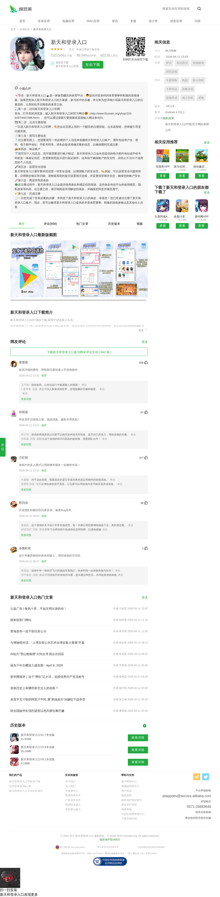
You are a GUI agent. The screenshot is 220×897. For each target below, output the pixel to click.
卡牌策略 (171, 80)
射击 (169, 62)
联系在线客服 (203, 812)
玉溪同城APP (162, 216)
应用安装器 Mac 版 (20, 786)
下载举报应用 (129, 818)
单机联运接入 (73, 809)
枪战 (185, 80)
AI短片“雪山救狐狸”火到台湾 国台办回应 (37, 654)
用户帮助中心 (129, 781)
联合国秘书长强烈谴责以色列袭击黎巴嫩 (37, 710)
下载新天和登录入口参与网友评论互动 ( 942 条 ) (79, 352)
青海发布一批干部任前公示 (28, 631)
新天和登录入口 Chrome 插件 (26, 790)
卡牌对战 (171, 89)
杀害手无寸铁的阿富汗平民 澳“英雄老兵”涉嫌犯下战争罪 (47, 699)
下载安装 (94, 49)
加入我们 (70, 786)
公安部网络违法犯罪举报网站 (151, 847)
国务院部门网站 (20, 620)
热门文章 (82, 223)
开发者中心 (71, 790)
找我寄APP (163, 166)
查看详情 (137, 737)
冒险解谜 (198, 62)
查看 (163, 175)
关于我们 (70, 781)
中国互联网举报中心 (133, 814)
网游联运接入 (73, 804)
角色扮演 (182, 62)
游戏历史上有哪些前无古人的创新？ (34, 688)
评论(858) (50, 223)
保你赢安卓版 (201, 166)
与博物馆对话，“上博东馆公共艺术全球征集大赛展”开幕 (47, 642)
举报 (2, 447)
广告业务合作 (73, 800)
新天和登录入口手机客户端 (24, 781)
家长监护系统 (129, 804)
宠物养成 (171, 97)
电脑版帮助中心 (130, 786)
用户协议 (126, 790)
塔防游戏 (171, 71)
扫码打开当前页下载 (135, 59)
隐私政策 (168, 118)
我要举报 (126, 809)
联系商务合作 (73, 795)
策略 (201, 97)
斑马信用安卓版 (182, 166)
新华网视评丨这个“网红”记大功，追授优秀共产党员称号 (47, 676)
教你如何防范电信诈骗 (198, 817)
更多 (143, 329)
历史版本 (114, 223)
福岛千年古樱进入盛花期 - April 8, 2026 (36, 665)
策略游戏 (187, 89)
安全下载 (93, 64)
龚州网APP (202, 216)
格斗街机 (198, 80)
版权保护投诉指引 (131, 800)
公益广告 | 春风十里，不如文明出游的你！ (38, 608)
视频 (140, 223)
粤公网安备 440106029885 (72, 847)
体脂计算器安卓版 (182, 216)
